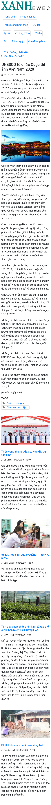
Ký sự (6, 33)
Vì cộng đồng (22, 33)
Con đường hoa (36, 41)
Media (38, 33)
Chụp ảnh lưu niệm (16, 407)
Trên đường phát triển (15, 24)
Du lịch (37, 24)
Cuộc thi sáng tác (16, 403)
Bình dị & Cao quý (13, 41)
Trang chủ (9, 16)
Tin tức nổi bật (28, 16)
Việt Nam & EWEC (14, 56)
